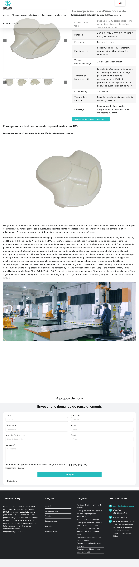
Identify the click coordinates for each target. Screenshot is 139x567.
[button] (18, 23)
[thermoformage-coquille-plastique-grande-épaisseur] (22, 82)
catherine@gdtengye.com (123, 506)
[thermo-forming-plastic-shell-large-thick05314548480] (9, 82)
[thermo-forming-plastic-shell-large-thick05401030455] (35, 40)
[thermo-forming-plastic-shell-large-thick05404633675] (35, 82)
